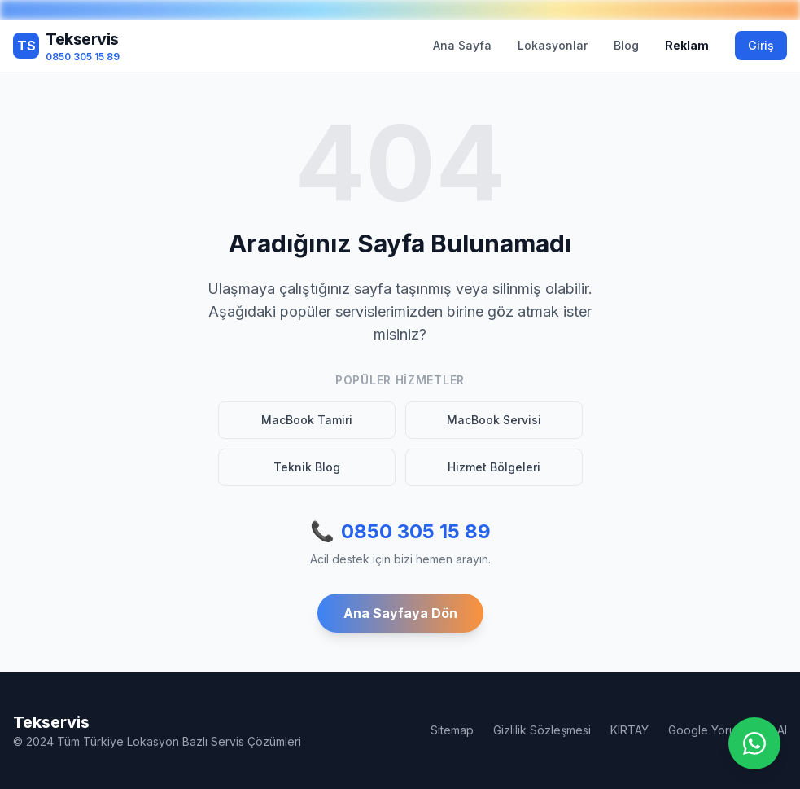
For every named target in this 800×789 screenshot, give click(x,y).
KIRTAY (629, 730)
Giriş (761, 45)
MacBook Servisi (494, 420)
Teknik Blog (306, 467)
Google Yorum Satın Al (727, 730)
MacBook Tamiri (306, 420)
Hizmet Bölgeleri (494, 467)
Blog (626, 45)
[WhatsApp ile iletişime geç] (754, 743)
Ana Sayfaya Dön (400, 613)
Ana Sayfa (462, 45)
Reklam (687, 45)
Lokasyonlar (553, 45)
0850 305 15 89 (400, 532)
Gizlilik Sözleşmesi (542, 730)
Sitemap (452, 730)
